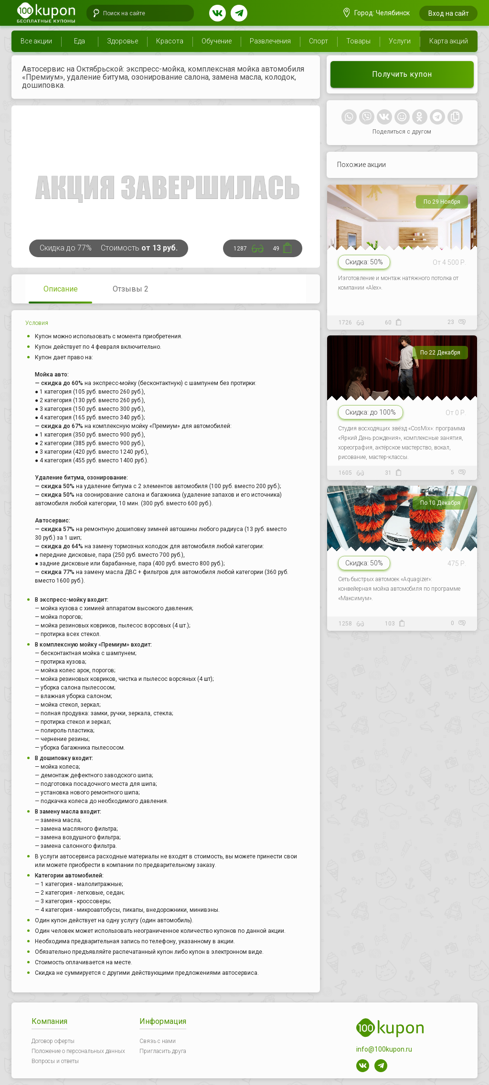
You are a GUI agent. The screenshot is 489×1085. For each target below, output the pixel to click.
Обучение (217, 41)
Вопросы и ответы (55, 1061)
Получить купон (402, 74)
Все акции (36, 41)
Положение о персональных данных (78, 1051)
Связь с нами (157, 1041)
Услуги (400, 41)
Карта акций (448, 41)
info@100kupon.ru (384, 1049)
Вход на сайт (448, 13)
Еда (79, 41)
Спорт (318, 41)
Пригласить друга (162, 1051)
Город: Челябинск (376, 13)
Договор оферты (53, 1041)
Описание (60, 288)
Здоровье (122, 41)
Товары (358, 41)
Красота (169, 41)
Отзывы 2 (131, 288)
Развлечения (270, 41)
